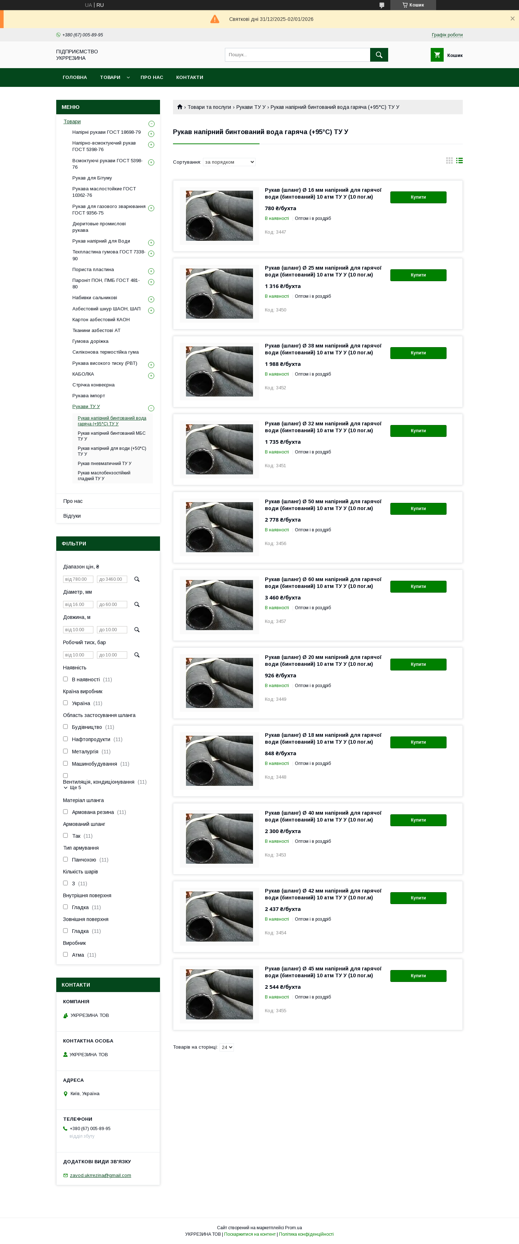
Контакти (189, 77)
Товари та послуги (209, 107)
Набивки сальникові (94, 297)
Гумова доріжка (90, 341)
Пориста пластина (93, 269)
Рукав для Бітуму (92, 178)
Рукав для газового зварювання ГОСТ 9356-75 (109, 210)
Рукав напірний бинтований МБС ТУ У (112, 436)
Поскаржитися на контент (250, 1234)
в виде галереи (449, 162)
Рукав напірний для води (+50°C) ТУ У (112, 451)
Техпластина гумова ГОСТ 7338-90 (109, 255)
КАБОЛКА (83, 374)
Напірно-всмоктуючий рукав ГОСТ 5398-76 (104, 146)
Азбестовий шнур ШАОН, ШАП (106, 308)
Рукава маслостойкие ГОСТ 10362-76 (104, 192)
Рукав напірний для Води (101, 241)
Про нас (152, 77)
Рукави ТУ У (251, 107)
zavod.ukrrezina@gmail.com (100, 1175)
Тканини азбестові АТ (96, 330)
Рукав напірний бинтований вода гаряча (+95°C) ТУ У (112, 421)
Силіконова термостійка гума (105, 352)
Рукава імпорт (88, 395)
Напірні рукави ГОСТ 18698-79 (106, 132)
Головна (75, 77)
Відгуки (72, 516)
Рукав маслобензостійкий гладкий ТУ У (104, 475)
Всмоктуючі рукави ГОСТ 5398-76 (107, 164)
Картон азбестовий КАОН (101, 319)
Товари (110, 77)
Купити (418, 197)
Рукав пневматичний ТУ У (105, 463)
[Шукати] (379, 55)
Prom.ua (293, 1227)
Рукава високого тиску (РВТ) (104, 363)
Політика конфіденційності (306, 1234)
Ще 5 (75, 787)
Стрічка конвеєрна (93, 385)
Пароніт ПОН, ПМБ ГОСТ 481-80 (106, 283)
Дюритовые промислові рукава (99, 227)
